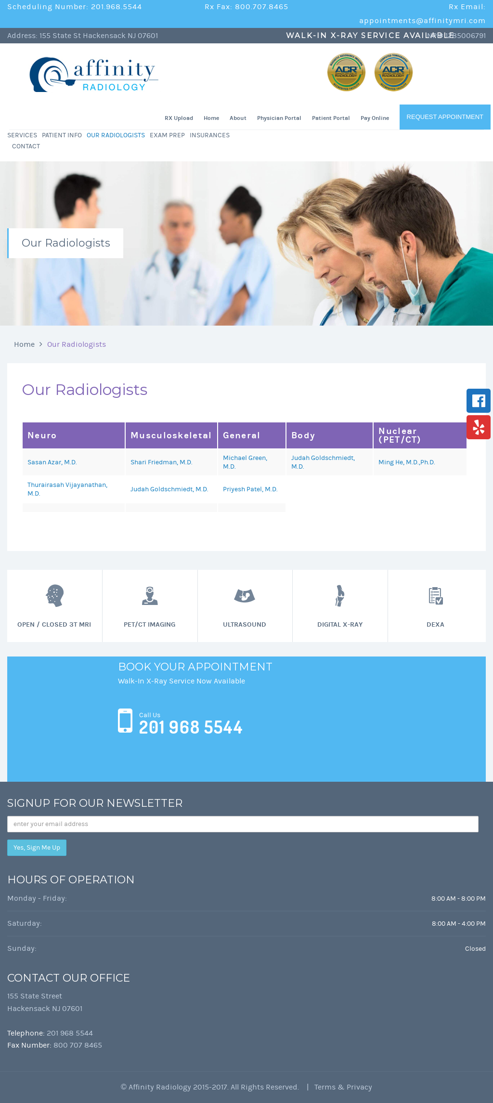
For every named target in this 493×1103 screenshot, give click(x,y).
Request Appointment (445, 116)
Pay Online (375, 118)
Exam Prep (167, 135)
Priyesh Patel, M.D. (250, 489)
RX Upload (179, 118)
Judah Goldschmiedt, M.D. (169, 489)
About (238, 118)
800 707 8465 (77, 1045)
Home (211, 118)
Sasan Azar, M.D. (52, 462)
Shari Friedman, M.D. (161, 462)
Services (22, 135)
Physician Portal (279, 118)
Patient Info (62, 135)
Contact (26, 146)
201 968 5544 (191, 727)
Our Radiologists (116, 135)
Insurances (210, 135)
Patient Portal (331, 118)
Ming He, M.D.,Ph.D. (406, 462)
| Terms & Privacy (336, 1087)
